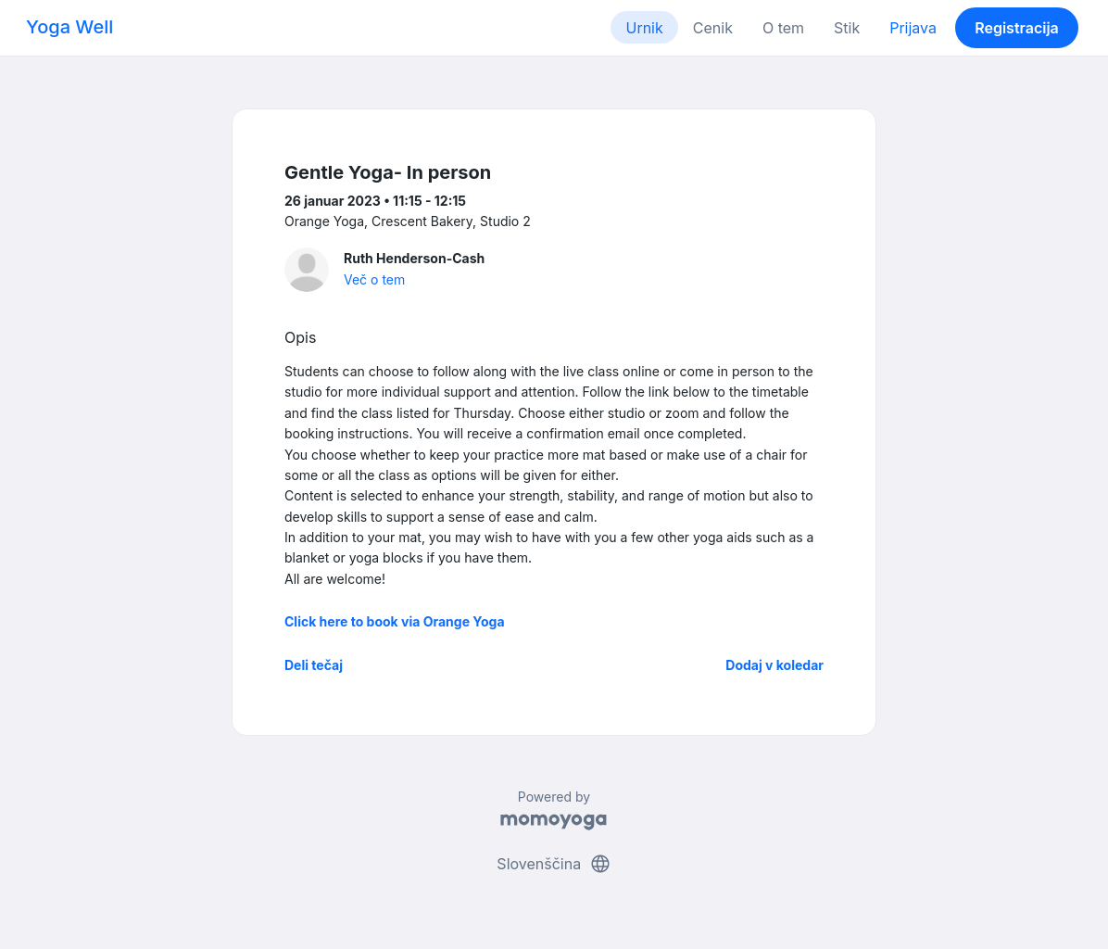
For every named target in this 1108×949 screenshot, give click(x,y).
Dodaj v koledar (774, 665)
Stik (847, 28)
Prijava (913, 28)
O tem (783, 28)
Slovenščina (554, 864)
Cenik (713, 28)
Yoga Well (69, 27)
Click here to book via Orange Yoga (394, 621)
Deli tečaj (313, 665)
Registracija (1017, 28)
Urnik (643, 28)
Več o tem (374, 279)
